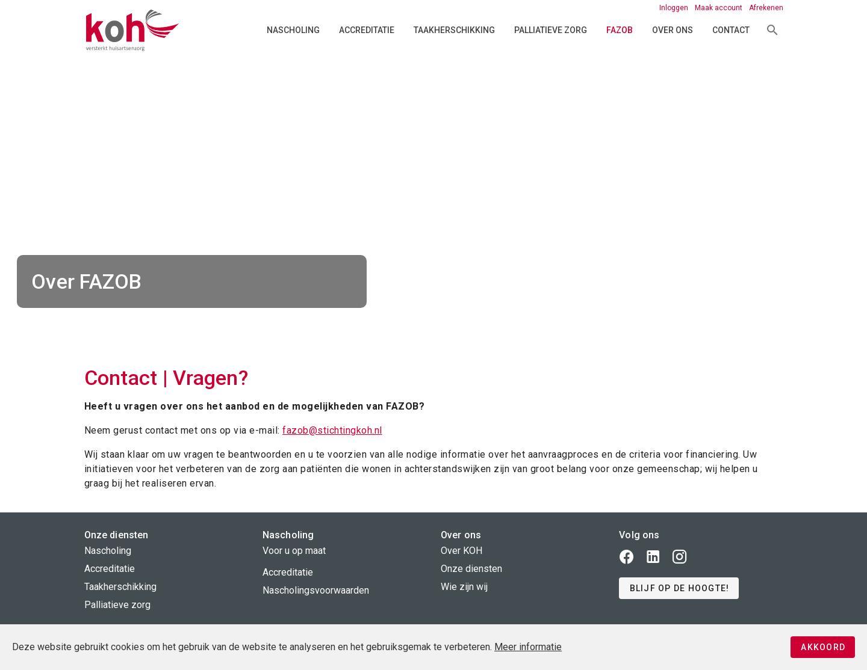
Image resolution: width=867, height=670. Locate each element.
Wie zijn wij (464, 586)
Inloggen (674, 8)
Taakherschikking (454, 30)
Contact (731, 30)
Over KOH (461, 550)
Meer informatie (528, 647)
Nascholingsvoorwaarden (316, 590)
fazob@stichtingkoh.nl (332, 430)
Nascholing (293, 30)
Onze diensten (471, 568)
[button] (679, 588)
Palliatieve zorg (550, 30)
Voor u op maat (294, 550)
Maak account (719, 8)
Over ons (672, 30)
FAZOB (619, 30)
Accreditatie (366, 30)
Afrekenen (766, 8)
